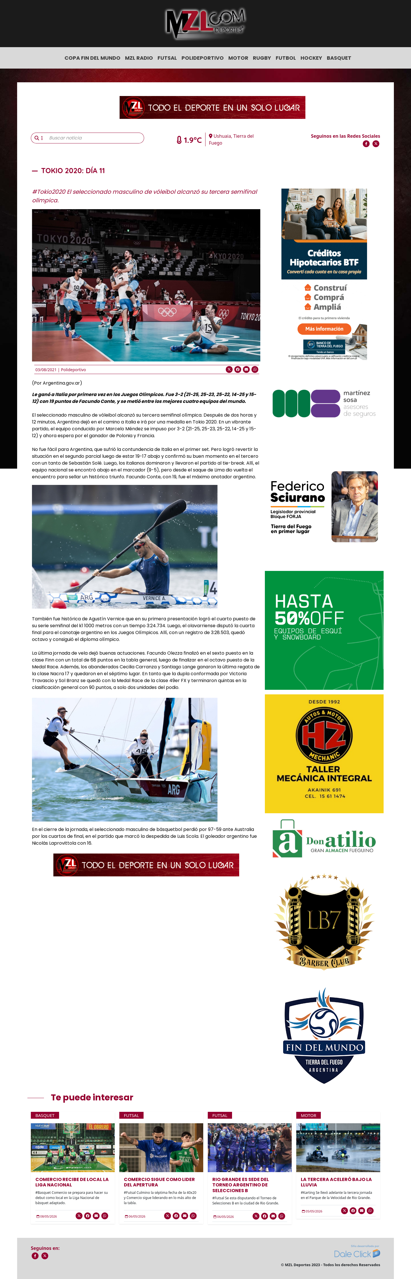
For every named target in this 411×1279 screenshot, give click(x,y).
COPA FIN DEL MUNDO (92, 57)
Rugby (262, 57)
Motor (238, 57)
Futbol (286, 57)
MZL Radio (139, 57)
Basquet (339, 57)
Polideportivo (203, 57)
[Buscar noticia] (95, 138)
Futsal (167, 57)
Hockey (311, 57)
